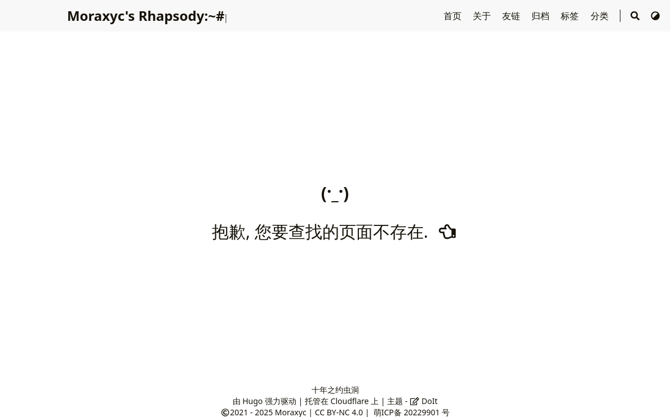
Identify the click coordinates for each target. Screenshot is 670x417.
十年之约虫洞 (335, 389)
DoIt (424, 401)
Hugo (252, 401)
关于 (483, 16)
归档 (541, 16)
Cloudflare (350, 401)
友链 (512, 16)
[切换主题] (655, 16)
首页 (453, 16)
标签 (571, 16)
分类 (601, 16)
